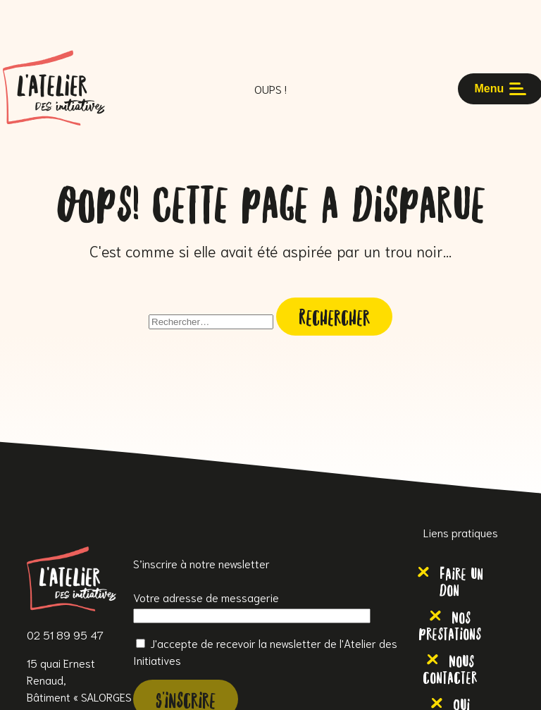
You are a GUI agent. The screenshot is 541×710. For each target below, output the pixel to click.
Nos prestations (449, 624)
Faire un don (461, 580)
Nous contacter (450, 667)
